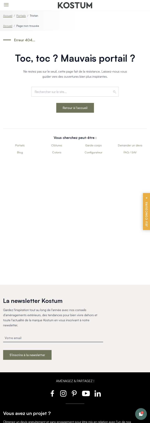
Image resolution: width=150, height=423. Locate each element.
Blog (20, 152)
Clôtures (56, 145)
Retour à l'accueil (75, 108)
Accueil (7, 15)
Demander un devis (130, 145)
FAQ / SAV (130, 152)
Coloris (56, 152)
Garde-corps (93, 145)
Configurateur (93, 152)
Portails (21, 15)
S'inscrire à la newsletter (27, 355)
